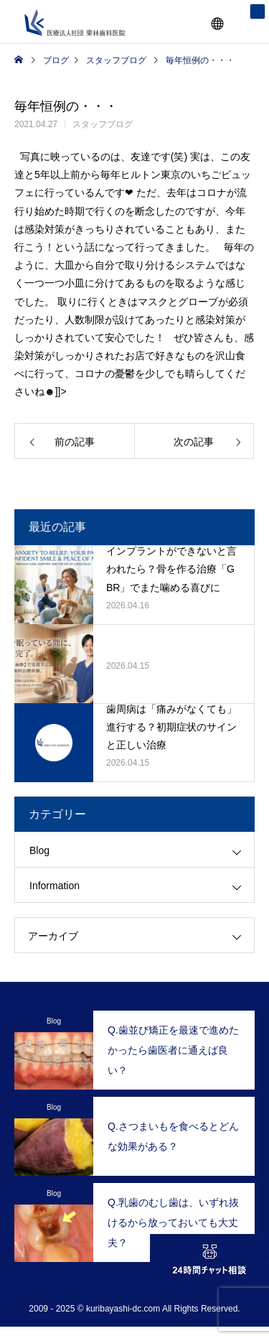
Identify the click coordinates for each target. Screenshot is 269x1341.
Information (54, 885)
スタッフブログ (102, 124)
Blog (39, 850)
